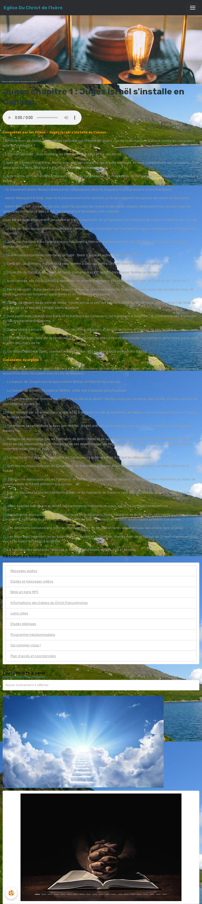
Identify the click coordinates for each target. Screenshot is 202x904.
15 (4, 289)
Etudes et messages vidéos (32, 581)
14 (5, 281)
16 (4, 303)
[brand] (33, 7)
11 (4, 255)
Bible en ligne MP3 (24, 592)
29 (5, 466)
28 (5, 457)
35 (5, 536)
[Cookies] (11, 893)
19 (4, 338)
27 (4, 439)
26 (4, 426)
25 (5, 412)
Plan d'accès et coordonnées (33, 656)
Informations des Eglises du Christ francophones (49, 603)
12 (4, 264)
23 (5, 390)
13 (5, 272)
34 (5, 528)
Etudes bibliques (23, 624)
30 (5, 479)
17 (4, 316)
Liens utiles (19, 613)
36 (5, 550)
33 (5, 515)
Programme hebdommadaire (33, 635)
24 (5, 399)
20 (5, 351)
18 (4, 329)
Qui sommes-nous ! (26, 645)
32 (5, 506)
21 (4, 369)
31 (4, 492)
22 (5, 382)
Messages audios (24, 571)
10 (4, 242)
